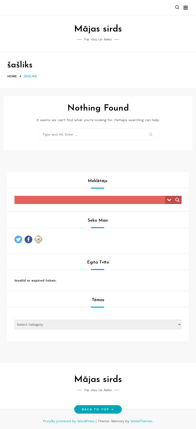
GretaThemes (141, 421)
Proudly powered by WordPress (69, 421)
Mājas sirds (98, 29)
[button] (177, 8)
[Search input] (91, 200)
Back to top (98, 409)
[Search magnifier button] (177, 200)
